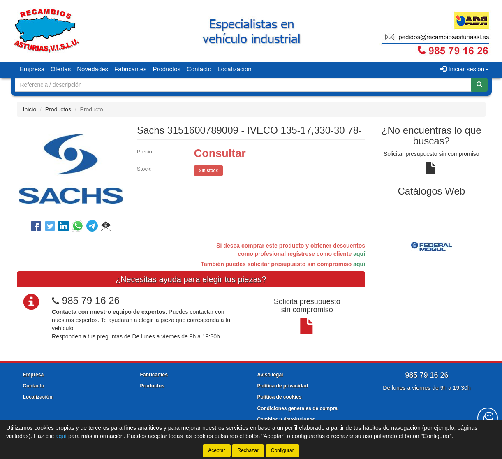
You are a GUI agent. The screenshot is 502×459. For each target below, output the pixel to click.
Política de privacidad (282, 386)
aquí (359, 253)
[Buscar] (479, 85)
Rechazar (247, 450)
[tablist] (431, 246)
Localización (234, 68)
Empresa (32, 68)
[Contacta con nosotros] (487, 418)
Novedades (92, 68)
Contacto (199, 68)
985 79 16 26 (91, 300)
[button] (106, 227)
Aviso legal (270, 375)
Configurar (282, 450)
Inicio (30, 109)
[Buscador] (243, 85)
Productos (166, 68)
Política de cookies (279, 397)
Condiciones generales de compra (297, 408)
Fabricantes (130, 68)
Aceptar (216, 450)
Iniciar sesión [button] (464, 68)
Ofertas (61, 68)
